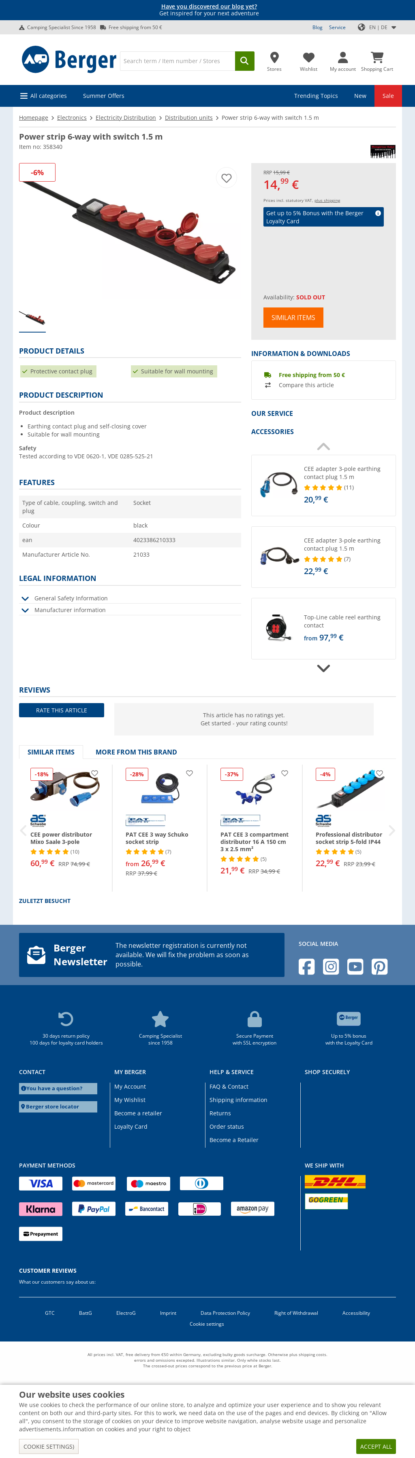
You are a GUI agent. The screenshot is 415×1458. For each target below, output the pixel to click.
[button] (323, 485)
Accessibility (356, 1313)
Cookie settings (207, 1323)
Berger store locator (52, 1106)
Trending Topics (316, 96)
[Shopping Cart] (377, 59)
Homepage (33, 117)
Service (337, 27)
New (360, 96)
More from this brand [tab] (136, 752)
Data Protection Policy (225, 1313)
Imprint (168, 1313)
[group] (32, 319)
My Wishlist (129, 1100)
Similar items (293, 317)
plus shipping (327, 200)
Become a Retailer (234, 1140)
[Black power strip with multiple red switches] (130, 231)
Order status (227, 1126)
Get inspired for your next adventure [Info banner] (209, 10)
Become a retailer (138, 1113)
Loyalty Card (131, 1126)
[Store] (274, 59)
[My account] (343, 59)
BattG (85, 1313)
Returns (220, 1113)
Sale (388, 96)
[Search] (177, 61)
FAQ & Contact (229, 1086)
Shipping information (238, 1100)
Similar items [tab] (51, 752)
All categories (48, 96)
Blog (317, 27)
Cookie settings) (49, 1446)
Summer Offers (103, 96)
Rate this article (61, 710)
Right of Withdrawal (296, 1313)
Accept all (376, 1446)
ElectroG (126, 1313)
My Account (130, 1086)
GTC (50, 1313)
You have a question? (54, 1088)
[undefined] (348, 485)
